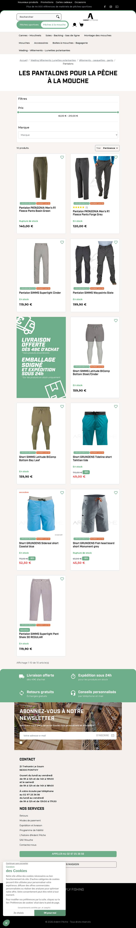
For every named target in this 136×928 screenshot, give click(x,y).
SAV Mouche (26, 840)
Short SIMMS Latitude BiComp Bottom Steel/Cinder (91, 373)
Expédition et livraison (31, 825)
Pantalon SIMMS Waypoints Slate (93, 293)
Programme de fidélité (31, 830)
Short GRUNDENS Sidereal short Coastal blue (39, 545)
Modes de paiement (30, 820)
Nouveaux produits (28, 2)
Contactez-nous (28, 845)
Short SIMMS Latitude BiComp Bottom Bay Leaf (37, 459)
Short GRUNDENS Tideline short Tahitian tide (92, 459)
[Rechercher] (39, 16)
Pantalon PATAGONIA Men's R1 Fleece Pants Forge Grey (91, 213)
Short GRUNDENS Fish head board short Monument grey (93, 545)
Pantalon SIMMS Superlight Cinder (40, 293)
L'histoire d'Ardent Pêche (33, 835)
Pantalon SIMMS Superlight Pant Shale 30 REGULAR (39, 636)
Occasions (80, 2)
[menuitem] (30, 35)
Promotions (47, 2)
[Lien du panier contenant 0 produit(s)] (81, 24)
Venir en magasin (68, 864)
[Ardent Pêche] (90, 17)
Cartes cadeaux (64, 2)
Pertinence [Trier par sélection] (110, 148)
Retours (24, 815)
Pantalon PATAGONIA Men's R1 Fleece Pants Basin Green (37, 210)
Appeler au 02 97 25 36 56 (68, 854)
